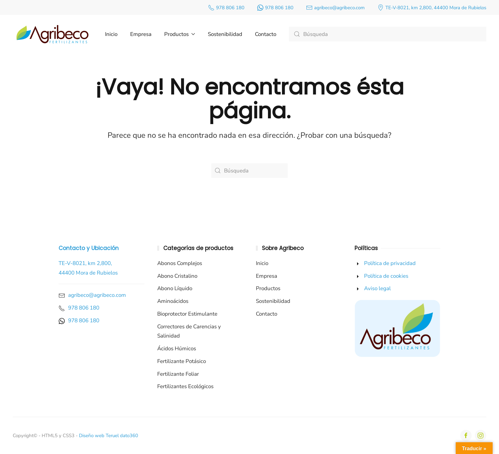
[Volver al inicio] (52, 34)
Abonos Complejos (179, 263)
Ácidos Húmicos (176, 348)
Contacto (265, 34)
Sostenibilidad (225, 34)
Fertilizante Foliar (178, 374)
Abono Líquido (174, 288)
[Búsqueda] (387, 34)
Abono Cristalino (177, 276)
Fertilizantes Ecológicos (185, 386)
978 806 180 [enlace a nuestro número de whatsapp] (275, 7)
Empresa (140, 34)
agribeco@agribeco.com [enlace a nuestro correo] (335, 7)
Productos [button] (179, 34)
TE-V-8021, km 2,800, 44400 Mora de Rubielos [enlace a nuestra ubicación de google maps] (431, 7)
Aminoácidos (172, 301)
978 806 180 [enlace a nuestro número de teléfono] (226, 7)
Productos (268, 288)
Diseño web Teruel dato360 (108, 435)
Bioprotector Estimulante (187, 314)
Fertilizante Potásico (181, 361)
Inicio (111, 34)
